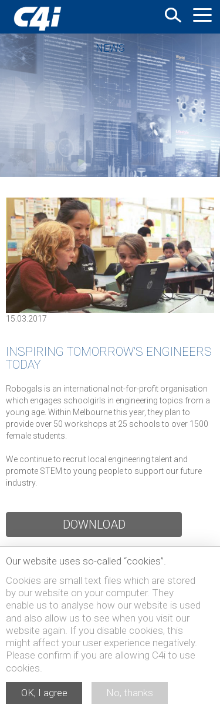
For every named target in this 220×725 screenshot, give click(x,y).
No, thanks (129, 693)
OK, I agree (44, 693)
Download (94, 524)
